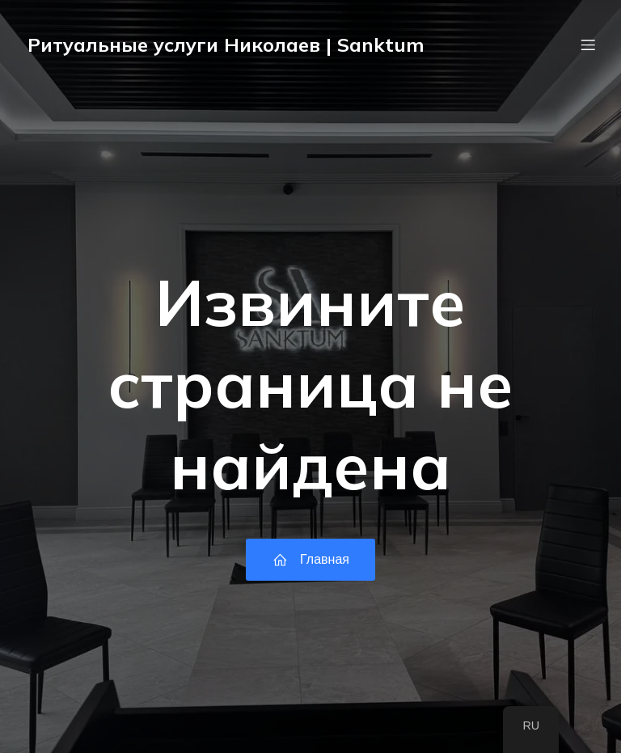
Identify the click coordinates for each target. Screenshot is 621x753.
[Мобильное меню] (588, 44)
